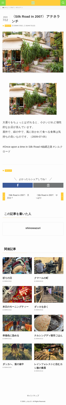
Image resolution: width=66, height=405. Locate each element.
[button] (18, 185)
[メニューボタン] (3, 3)
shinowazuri (33, 228)
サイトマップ (33, 396)
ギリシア (7, 25)
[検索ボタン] (63, 3)
